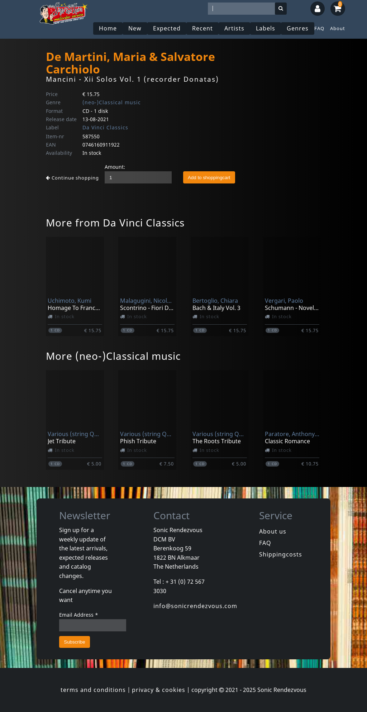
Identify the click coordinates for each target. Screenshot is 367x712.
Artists (234, 28)
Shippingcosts (280, 554)
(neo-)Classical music (111, 102)
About (337, 28)
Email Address (78, 614)
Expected (167, 28)
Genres (298, 28)
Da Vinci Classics (105, 127)
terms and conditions (93, 690)
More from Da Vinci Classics (115, 222)
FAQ (319, 28)
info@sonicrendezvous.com (195, 606)
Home (108, 28)
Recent (202, 28)
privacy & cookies (158, 690)
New (135, 28)
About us (272, 531)
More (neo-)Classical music (113, 356)
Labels (265, 28)
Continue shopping (72, 178)
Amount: (115, 166)
